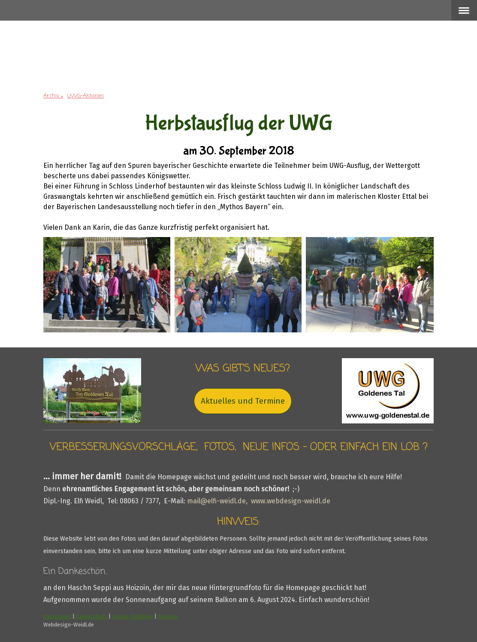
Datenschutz (91, 616)
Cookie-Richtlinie (132, 616)
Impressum (57, 616)
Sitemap (168, 616)
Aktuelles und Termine (243, 401)
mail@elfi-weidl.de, (218, 501)
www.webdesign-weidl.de (290, 501)
